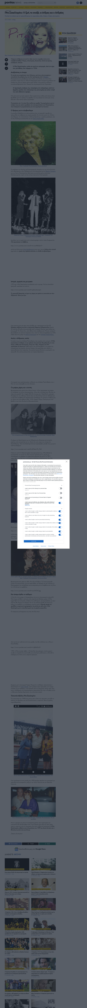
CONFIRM (33, 541)
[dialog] (43, 504)
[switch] (60, 488)
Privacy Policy (51, 546)
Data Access (43, 546)
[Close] (67, 462)
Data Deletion (36, 546)
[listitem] (43, 485)
